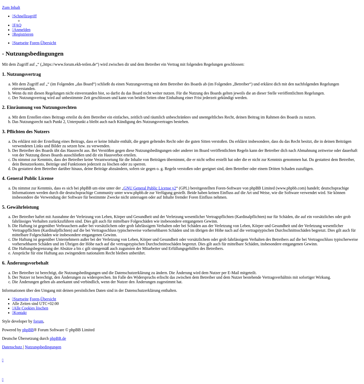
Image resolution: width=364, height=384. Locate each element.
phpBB (28, 330)
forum (38, 321)
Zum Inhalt (11, 7)
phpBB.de (58, 338)
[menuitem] (16, 25)
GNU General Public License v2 (150, 188)
